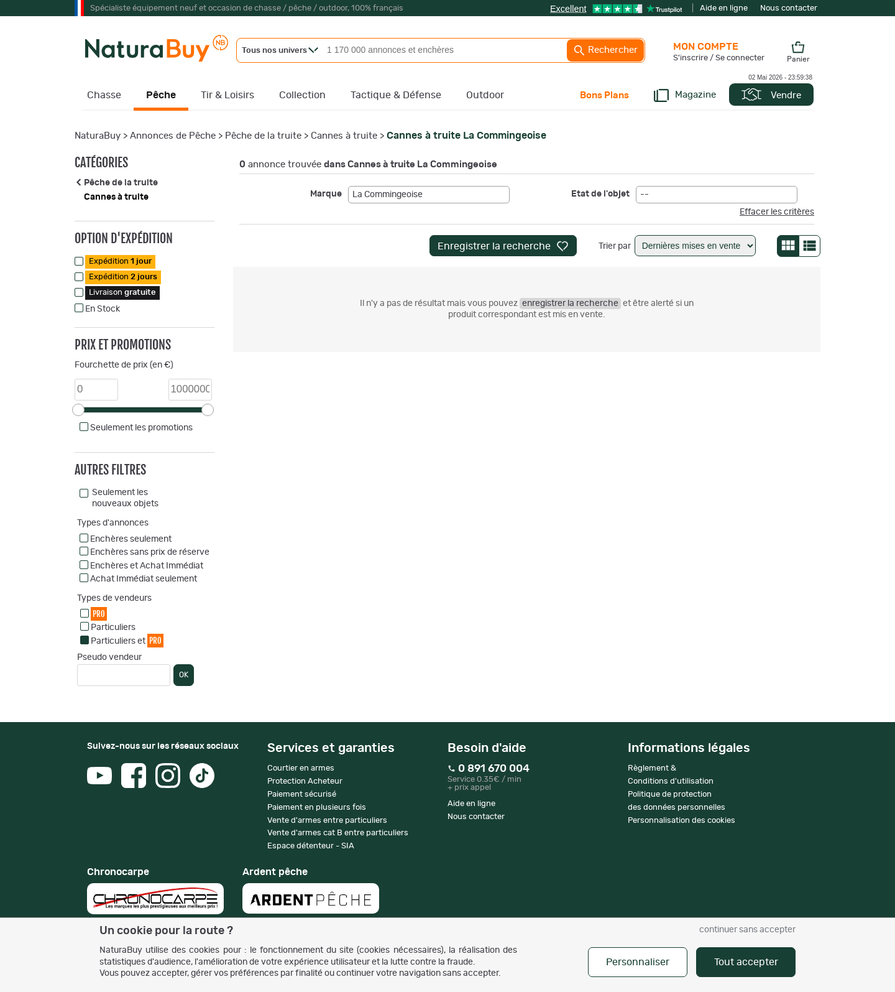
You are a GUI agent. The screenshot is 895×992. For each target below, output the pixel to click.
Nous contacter (788, 8)
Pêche (161, 95)
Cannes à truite (344, 136)
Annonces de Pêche (173, 136)
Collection (302, 95)
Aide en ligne (724, 8)
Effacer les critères (777, 212)
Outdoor (485, 95)
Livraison (122, 293)
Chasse (104, 95)
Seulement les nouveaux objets (125, 498)
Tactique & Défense (396, 95)
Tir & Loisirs (227, 95)
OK (183, 675)
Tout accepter (746, 962)
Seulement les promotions (141, 428)
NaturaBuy (98, 136)
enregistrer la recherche (570, 303)
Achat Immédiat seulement (143, 579)
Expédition (120, 261)
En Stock (102, 309)
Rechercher (605, 50)
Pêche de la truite (263, 136)
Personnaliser (637, 962)
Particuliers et (127, 640)
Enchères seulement (131, 539)
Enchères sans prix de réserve (149, 552)
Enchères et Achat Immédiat (146, 566)
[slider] (78, 410)
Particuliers (113, 627)
